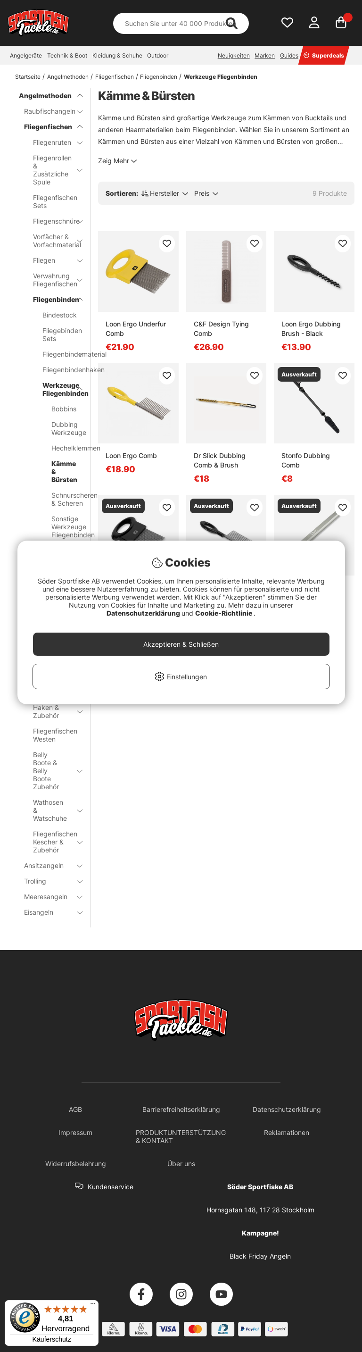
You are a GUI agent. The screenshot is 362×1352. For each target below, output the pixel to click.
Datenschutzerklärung (144, 613)
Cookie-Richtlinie (224, 613)
